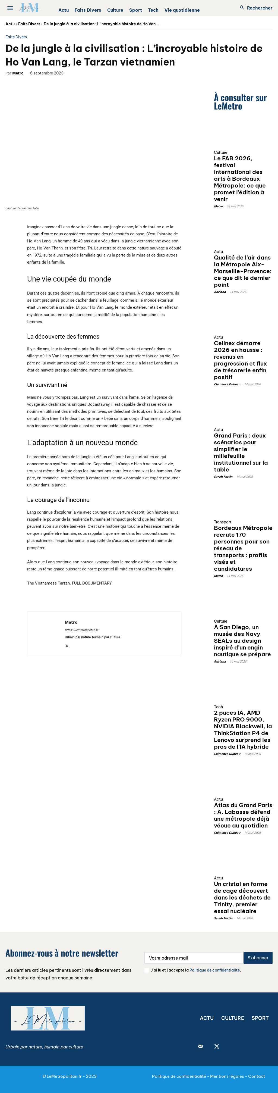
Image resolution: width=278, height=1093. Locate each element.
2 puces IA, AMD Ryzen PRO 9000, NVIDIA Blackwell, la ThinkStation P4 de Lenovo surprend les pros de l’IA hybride (243, 729)
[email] (194, 958)
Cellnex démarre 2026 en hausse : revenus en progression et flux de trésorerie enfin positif (240, 360)
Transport (223, 522)
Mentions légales (227, 1076)
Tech (218, 707)
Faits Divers (29, 23)
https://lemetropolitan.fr (81, 630)
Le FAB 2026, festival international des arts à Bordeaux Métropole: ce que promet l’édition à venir (240, 179)
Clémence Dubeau (227, 384)
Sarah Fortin (223, 476)
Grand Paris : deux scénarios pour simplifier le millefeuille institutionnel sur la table (241, 452)
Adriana (220, 292)
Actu (10, 23)
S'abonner (258, 957)
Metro (18, 73)
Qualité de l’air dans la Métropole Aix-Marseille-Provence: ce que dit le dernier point (243, 271)
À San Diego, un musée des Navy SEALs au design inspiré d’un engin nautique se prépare (242, 640)
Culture (220, 152)
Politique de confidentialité (214, 970)
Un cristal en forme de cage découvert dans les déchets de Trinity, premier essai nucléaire (242, 897)
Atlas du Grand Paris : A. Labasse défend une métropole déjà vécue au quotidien (243, 815)
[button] (255, 8)
